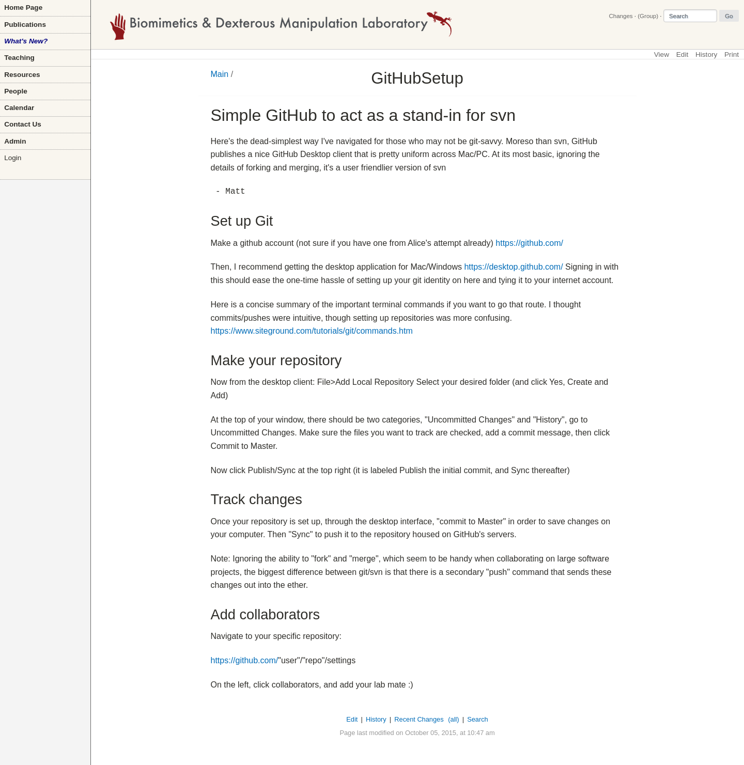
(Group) (648, 16)
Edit (682, 54)
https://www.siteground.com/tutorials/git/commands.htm (312, 330)
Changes (620, 16)
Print (731, 54)
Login (12, 158)
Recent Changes (418, 719)
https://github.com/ (529, 243)
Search (477, 719)
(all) (453, 719)
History (706, 54)
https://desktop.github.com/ (513, 266)
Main (220, 74)
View (661, 54)
